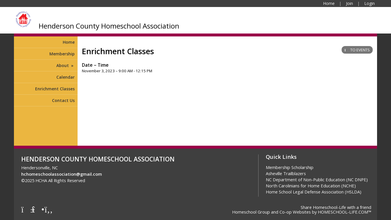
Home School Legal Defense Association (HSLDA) (313, 192)
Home (69, 42)
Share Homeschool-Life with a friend (336, 207)
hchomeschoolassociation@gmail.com (61, 174)
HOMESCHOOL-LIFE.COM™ (344, 212)
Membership (62, 54)
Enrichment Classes (55, 88)
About (65, 65)
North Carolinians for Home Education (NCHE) (311, 186)
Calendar (65, 77)
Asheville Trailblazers (286, 173)
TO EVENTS (357, 49)
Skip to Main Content (111, 180)
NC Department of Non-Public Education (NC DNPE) (317, 179)
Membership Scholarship (289, 167)
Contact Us (63, 100)
